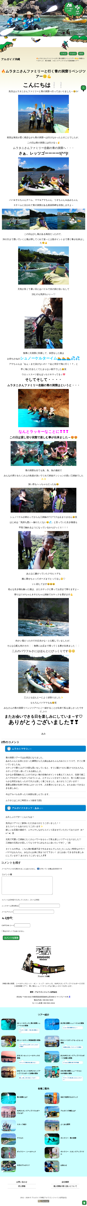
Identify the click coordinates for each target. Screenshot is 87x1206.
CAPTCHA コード (8, 925)
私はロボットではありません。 (14, 930)
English (73, 54)
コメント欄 (7, 870)
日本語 (63, 54)
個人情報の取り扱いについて (65, 1185)
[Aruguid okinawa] (9, 13)
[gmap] (69, 996)
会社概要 (65, 1181)
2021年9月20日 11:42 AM (15, 808)
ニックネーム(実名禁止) (10, 905)
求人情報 (21, 1185)
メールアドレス (7, 911)
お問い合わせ (21, 1181)
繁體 (81, 54)
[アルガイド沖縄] (43, 954)
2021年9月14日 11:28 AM (15, 749)
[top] (84, 1203)
